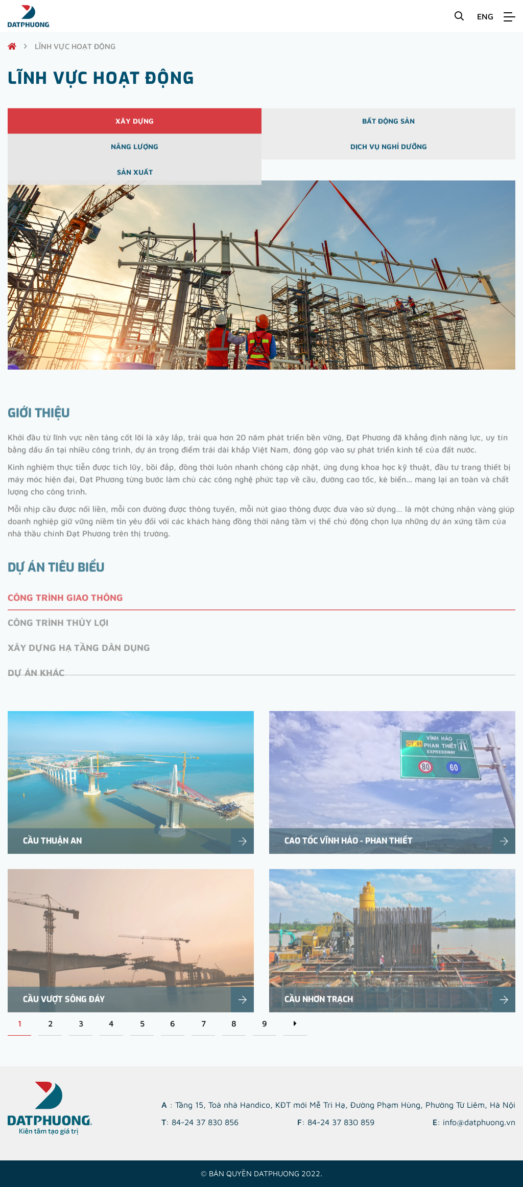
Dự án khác (36, 685)
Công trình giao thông (65, 610)
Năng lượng (134, 152)
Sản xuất (135, 177)
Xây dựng (134, 126)
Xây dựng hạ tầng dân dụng (79, 660)
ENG (485, 16)
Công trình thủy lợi (58, 635)
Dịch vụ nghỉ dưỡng (388, 152)
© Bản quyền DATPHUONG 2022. (261, 1173)
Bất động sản (388, 126)
